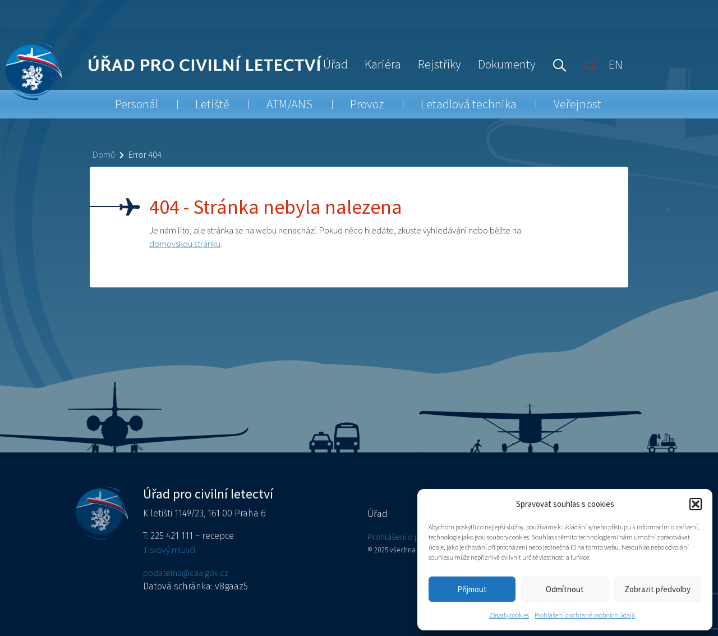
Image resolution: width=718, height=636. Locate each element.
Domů (104, 154)
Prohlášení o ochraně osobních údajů (585, 615)
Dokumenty (507, 64)
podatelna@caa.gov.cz (185, 572)
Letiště (212, 104)
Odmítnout (565, 589)
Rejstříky (439, 64)
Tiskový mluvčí (169, 549)
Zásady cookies (509, 615)
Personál (136, 104)
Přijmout (472, 589)
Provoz (367, 104)
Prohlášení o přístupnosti (412, 536)
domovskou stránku (184, 243)
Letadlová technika (469, 104)
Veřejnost (577, 104)
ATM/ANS (289, 104)
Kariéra (383, 64)
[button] (695, 504)
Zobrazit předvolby (657, 589)
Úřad (335, 64)
